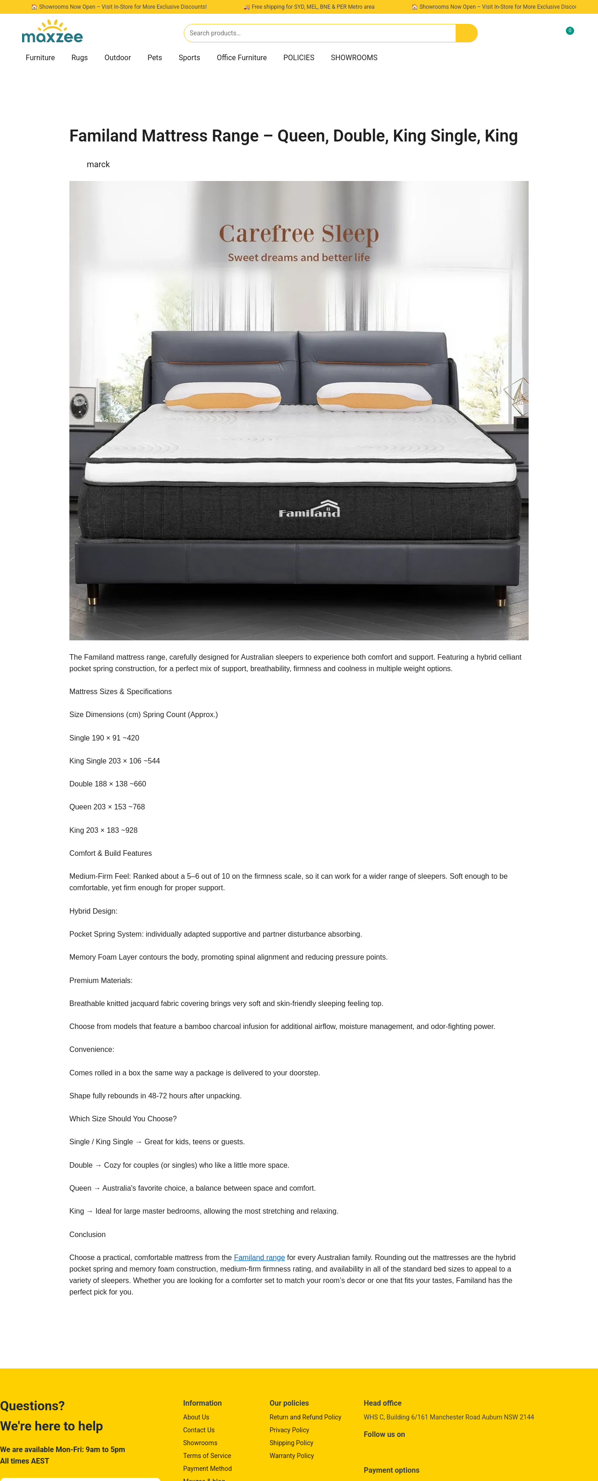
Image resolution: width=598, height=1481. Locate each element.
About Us (196, 1417)
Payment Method (207, 1468)
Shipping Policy (291, 1443)
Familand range (259, 1257)
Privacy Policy (289, 1430)
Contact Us (199, 1430)
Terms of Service (207, 1455)
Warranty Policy (292, 1455)
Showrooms (200, 1443)
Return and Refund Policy (305, 1417)
